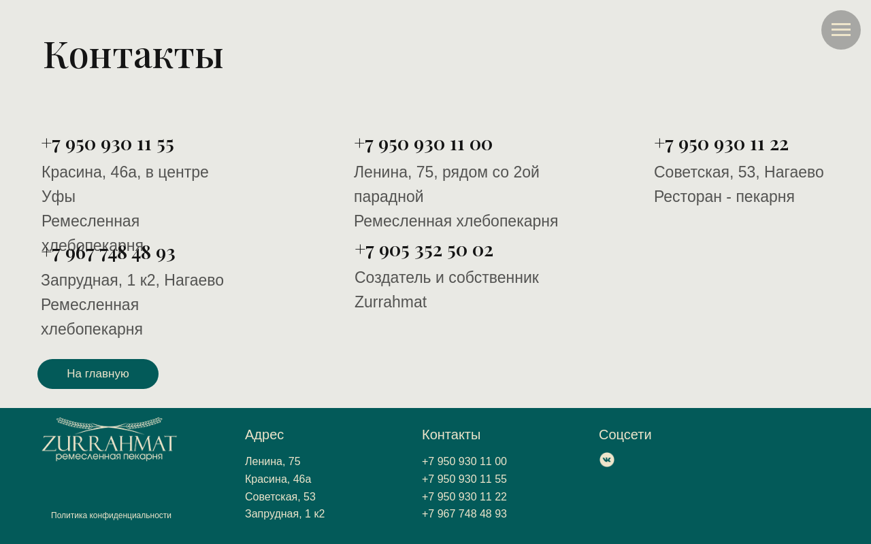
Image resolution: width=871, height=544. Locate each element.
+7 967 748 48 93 (108, 251)
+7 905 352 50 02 (424, 248)
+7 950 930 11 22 (721, 142)
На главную (98, 373)
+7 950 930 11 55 (107, 142)
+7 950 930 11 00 (423, 142)
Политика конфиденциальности (111, 515)
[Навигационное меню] (841, 30)
